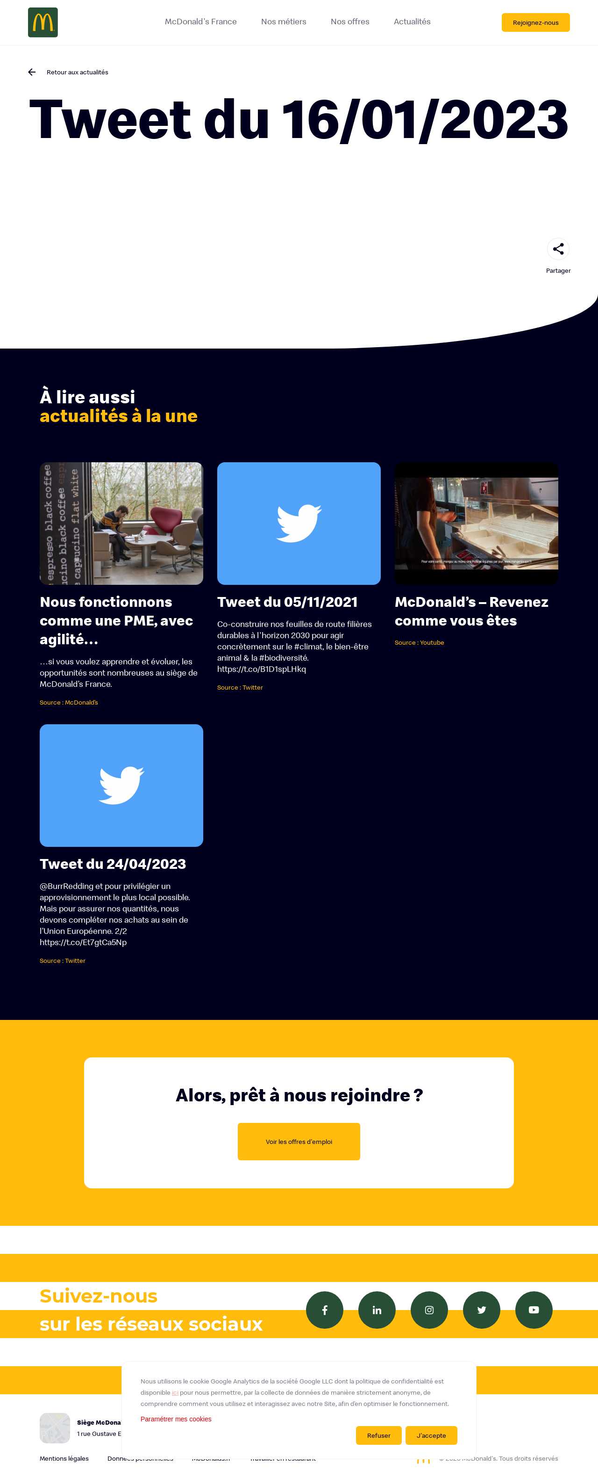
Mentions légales (64, 1458)
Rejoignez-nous (536, 22)
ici (175, 1392)
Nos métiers (283, 21)
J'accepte (431, 1435)
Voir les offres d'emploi (299, 1141)
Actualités (412, 21)
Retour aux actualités (77, 72)
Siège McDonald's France (133, 1428)
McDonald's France (201, 21)
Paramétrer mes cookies (176, 1419)
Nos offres (350, 21)
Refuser (379, 1435)
